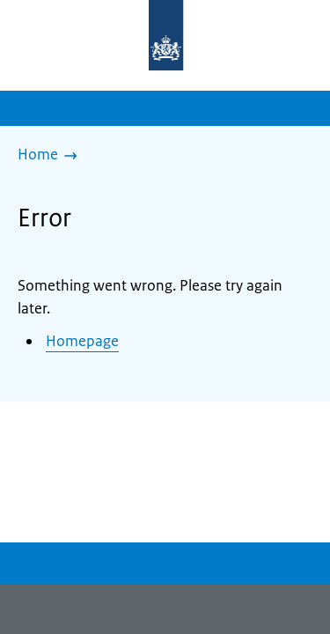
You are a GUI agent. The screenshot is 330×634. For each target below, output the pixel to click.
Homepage (82, 340)
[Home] (52, 156)
